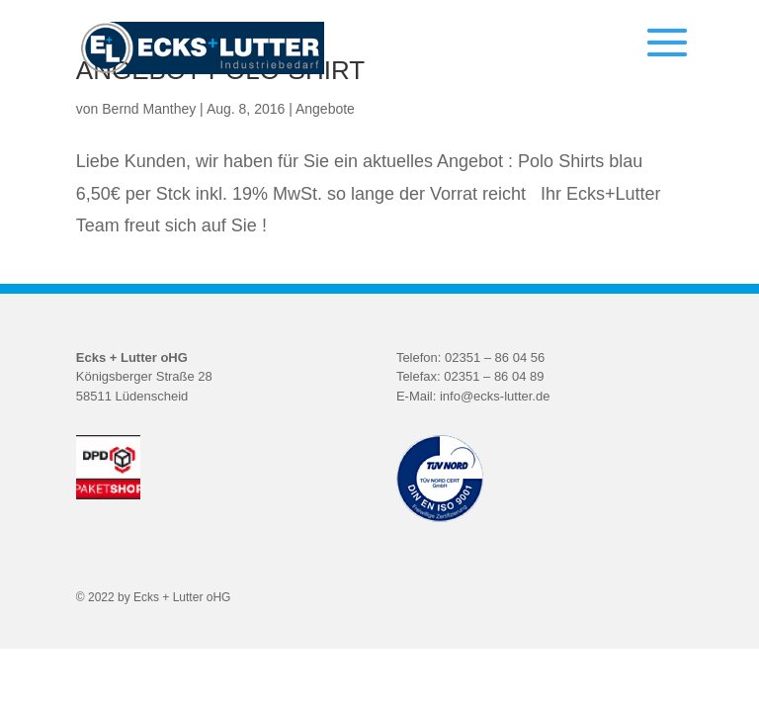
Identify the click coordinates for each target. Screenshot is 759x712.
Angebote (325, 109)
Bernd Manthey (149, 109)
